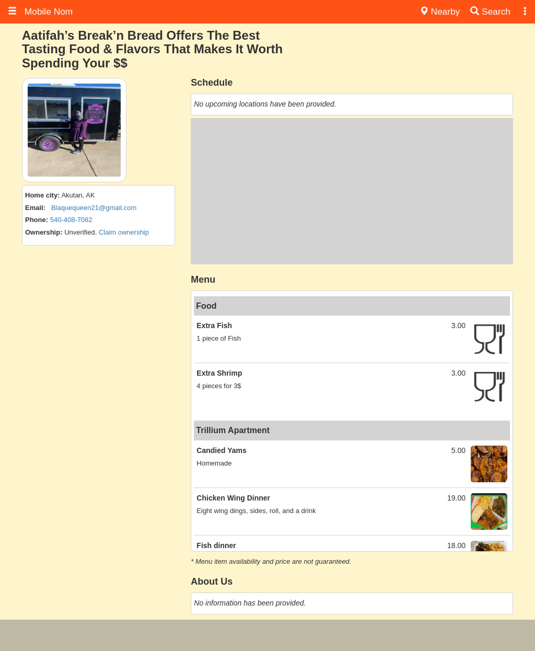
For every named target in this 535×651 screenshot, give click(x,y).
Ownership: (44, 232)
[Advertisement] (352, 191)
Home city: (42, 195)
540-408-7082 (71, 220)
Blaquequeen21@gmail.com (94, 208)
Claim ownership (124, 232)
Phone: (36, 220)
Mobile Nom (40, 11)
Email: (35, 208)
